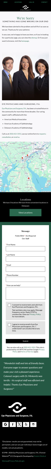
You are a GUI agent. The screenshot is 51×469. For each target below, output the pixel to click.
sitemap (41, 38)
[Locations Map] (25, 167)
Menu (5, 2)
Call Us (31, 2)
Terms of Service (27, 352)
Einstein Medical (40, 456)
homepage (32, 41)
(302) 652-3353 (15, 134)
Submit (25, 341)
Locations (18, 2)
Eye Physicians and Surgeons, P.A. (14, 108)
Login (23, 461)
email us (17, 137)
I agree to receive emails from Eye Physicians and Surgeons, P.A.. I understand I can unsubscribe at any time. (26, 327)
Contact (44, 2)
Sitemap (5, 461)
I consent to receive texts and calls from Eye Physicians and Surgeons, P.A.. (27, 311)
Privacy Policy (35, 314)
